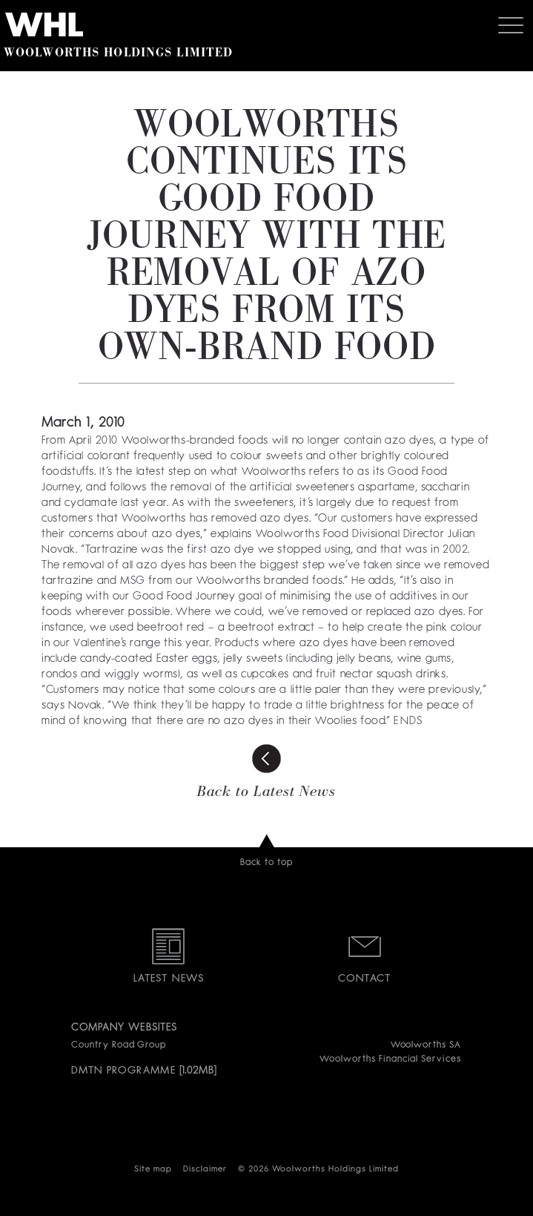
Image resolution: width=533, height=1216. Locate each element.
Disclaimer (205, 1170)
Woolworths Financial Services (390, 1059)
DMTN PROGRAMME (123, 1070)
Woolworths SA (426, 1045)
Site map (153, 1170)
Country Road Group (118, 1045)
